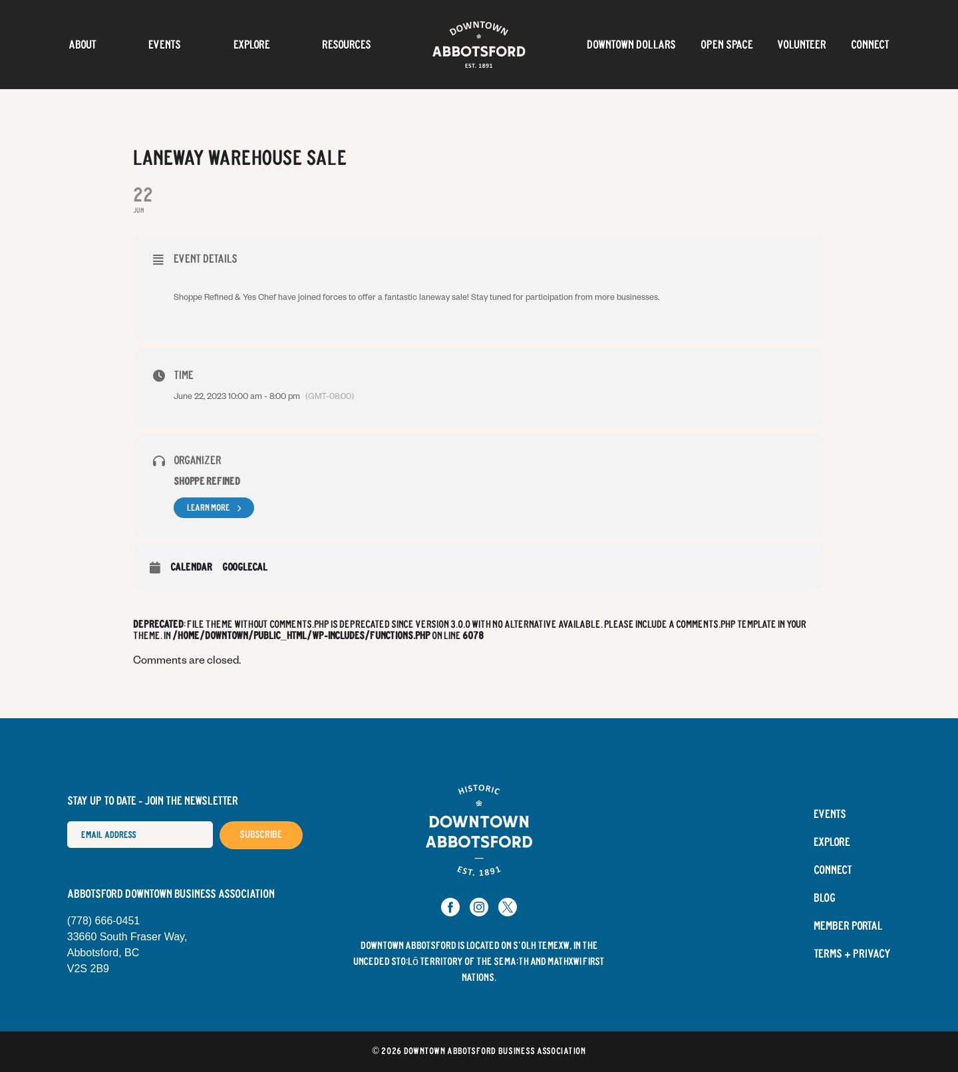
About (82, 45)
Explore (252, 45)
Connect (870, 45)
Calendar (191, 568)
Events (164, 45)
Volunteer (801, 45)
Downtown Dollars (631, 45)
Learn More (214, 507)
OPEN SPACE (727, 45)
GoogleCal (244, 568)
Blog (825, 898)
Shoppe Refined (207, 482)
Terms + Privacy (852, 954)
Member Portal (848, 926)
